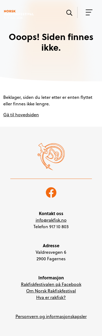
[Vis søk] (69, 12)
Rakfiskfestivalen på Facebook (51, 284)
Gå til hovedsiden (21, 115)
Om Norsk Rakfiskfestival (51, 291)
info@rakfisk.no (51, 220)
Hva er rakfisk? (51, 297)
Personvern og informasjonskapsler (51, 316)
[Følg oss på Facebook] (51, 192)
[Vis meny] (87, 12)
